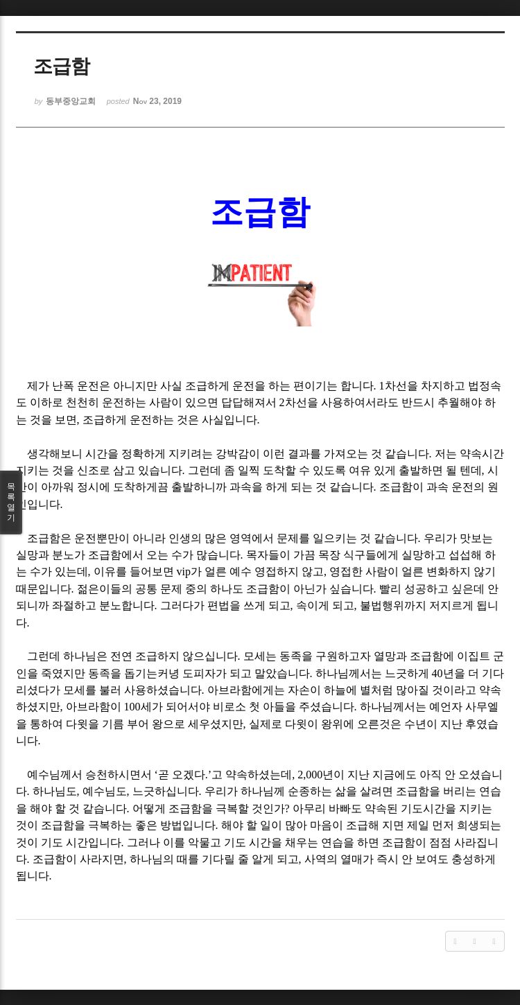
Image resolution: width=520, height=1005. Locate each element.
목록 (11, 502)
